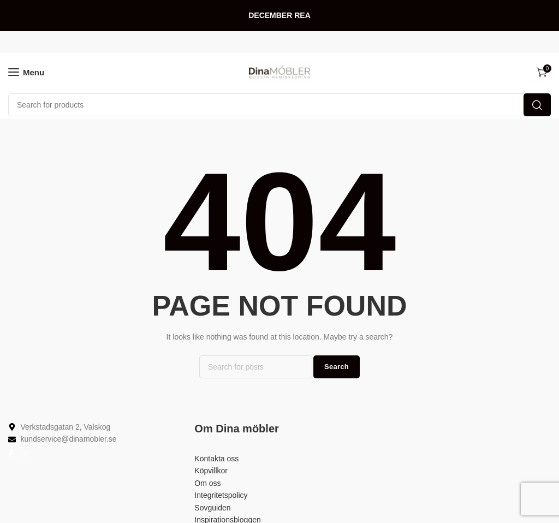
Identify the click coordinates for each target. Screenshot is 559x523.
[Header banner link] (279, 15)
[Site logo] (279, 72)
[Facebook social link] (10, 453)
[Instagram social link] (24, 453)
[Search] (279, 104)
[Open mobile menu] (26, 72)
